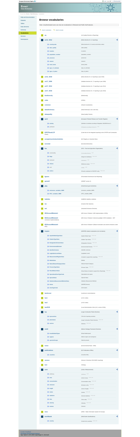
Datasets (23, 20)
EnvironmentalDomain (56, 246)
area (51, 377)
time (51, 399)
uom (46, 369)
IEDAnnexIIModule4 (51, 224)
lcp (46, 312)
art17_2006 (48, 81)
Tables (22, 23)
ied (46, 208)
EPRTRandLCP (50, 132)
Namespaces (24, 39)
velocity (52, 402)
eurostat (47, 144)
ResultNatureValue (55, 270)
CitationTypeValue (54, 239)
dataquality (48, 114)
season (51, 61)
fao (46, 148)
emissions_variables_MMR (57, 190)
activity (51, 123)
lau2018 (47, 307)
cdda (46, 100)
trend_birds (53, 64)
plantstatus (53, 319)
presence (52, 58)
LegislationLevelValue (56, 253)
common (48, 105)
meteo (51, 392)
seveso (47, 360)
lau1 (46, 298)
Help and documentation (28, 17)
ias (46, 204)
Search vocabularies (46, 30)
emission (52, 384)
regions (52, 336)
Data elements (25, 26)
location (52, 51)
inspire (47, 231)
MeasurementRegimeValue (57, 256)
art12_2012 (48, 40)
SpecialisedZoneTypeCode (57, 274)
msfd (46, 329)
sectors (52, 323)
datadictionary (49, 109)
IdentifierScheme (54, 250)
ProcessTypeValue (55, 267)
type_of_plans (53, 71)
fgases (47, 176)
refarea (51, 163)
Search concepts (59, 30)
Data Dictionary (33, 13)
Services (23, 36)
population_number (55, 54)
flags (51, 156)
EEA (28, 1)
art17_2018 (48, 91)
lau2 (46, 302)
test (46, 365)
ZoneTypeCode (54, 287)
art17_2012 (48, 86)
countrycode (53, 44)
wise (46, 412)
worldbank (48, 416)
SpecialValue (53, 277)
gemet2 (47, 181)
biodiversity (49, 95)
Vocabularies (25, 33)
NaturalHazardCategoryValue (57, 263)
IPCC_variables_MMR (55, 193)
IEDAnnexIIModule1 (51, 213)
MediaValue (53, 260)
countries (52, 354)
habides (47, 199)
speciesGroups (54, 340)
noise (46, 345)
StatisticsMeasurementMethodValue (59, 281)
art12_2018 (48, 77)
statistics (52, 395)
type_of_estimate (54, 68)
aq (45, 35)
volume (52, 406)
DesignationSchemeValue (56, 242)
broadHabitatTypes (55, 333)
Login (105, 1)
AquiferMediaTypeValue (56, 235)
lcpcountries (53, 316)
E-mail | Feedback (26, 431)
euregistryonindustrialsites (54, 139)
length (51, 388)
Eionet (27, 13)
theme (51, 284)
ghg (46, 186)
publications (49, 350)
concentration (53, 381)
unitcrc (51, 171)
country (52, 421)
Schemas (23, 30)
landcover (48, 293)
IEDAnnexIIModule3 (51, 218)
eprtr (46, 119)
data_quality (53, 47)
